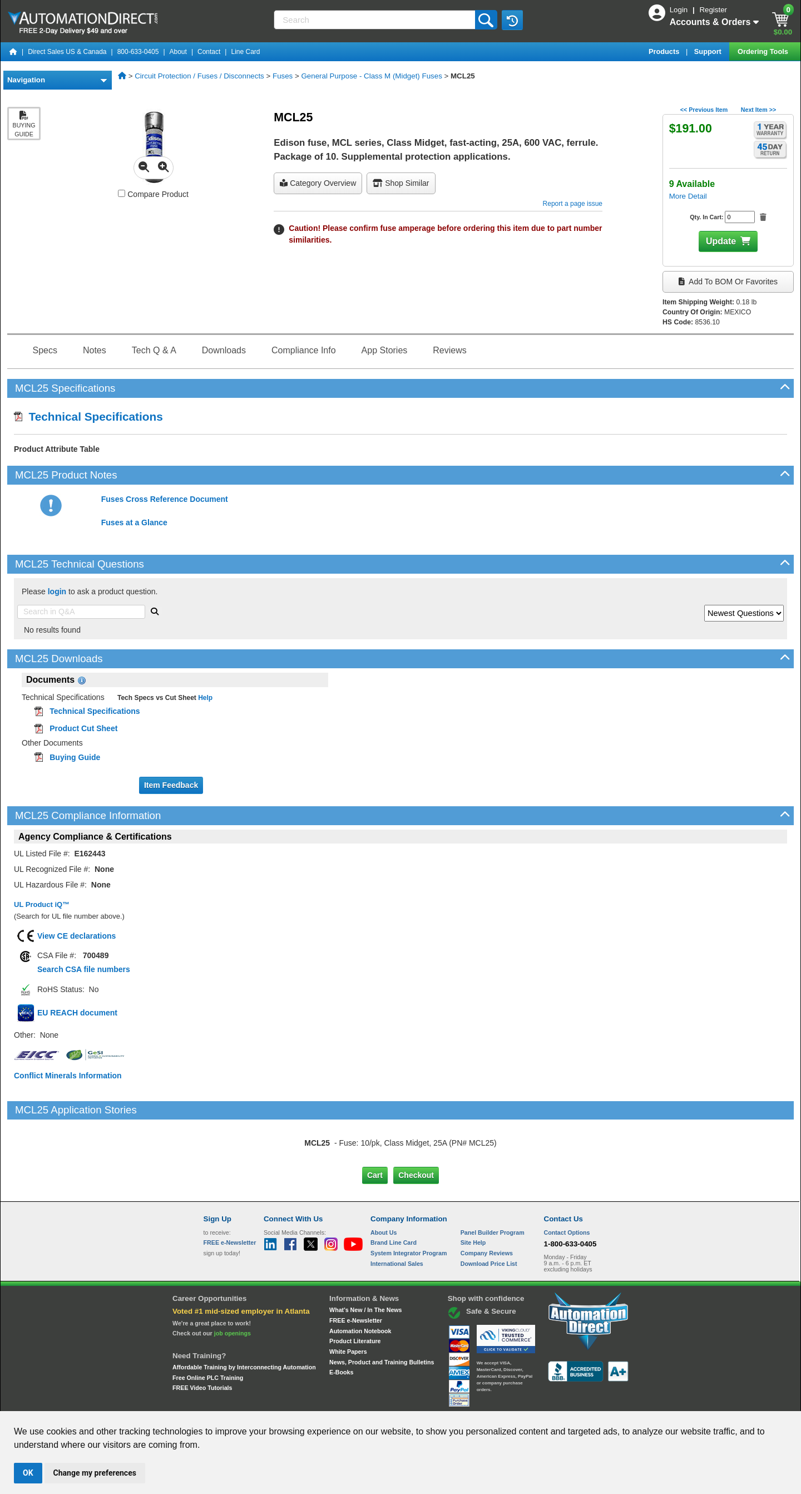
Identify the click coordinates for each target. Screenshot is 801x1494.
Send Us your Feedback (281, 1400)
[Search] (375, 19)
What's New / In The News (365, 1263)
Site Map (227, 1400)
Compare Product (153, 194)
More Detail (688, 196)
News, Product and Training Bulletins (381, 1314)
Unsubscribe (341, 1400)
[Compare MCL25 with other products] (121, 193)
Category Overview (318, 183)
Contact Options (567, 1185)
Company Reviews (487, 1206)
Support (709, 51)
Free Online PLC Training (207, 1330)
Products (665, 51)
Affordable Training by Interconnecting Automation (244, 1320)
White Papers (348, 1304)
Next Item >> (758, 109)
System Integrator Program (408, 1206)
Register (713, 10)
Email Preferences (392, 1400)
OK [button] (28, 1472)
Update (721, 241)
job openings (232, 1286)
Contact (208, 52)
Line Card (245, 52)
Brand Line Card (393, 1195)
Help (204, 698)
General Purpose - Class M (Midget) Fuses (371, 76)
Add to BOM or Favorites (728, 281)
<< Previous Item (704, 109)
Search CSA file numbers (83, 969)
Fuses (283, 76)
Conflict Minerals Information (68, 1075)
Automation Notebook (360, 1283)
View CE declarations (76, 935)
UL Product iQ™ (42, 904)
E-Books (341, 1325)
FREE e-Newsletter (355, 1273)
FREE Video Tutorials (202, 1341)
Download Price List (489, 1217)
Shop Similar (401, 183)
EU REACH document (77, 1012)
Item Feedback (171, 785)
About (178, 52)
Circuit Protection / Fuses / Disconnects (199, 76)
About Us (383, 1185)
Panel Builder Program (493, 1185)
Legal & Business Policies (463, 1400)
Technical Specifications (88, 416)
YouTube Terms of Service (544, 1400)
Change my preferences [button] (94, 1472)
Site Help (473, 1195)
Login (680, 10)
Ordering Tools (764, 51)
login (57, 591)
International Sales (396, 1217)
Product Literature (354, 1294)
